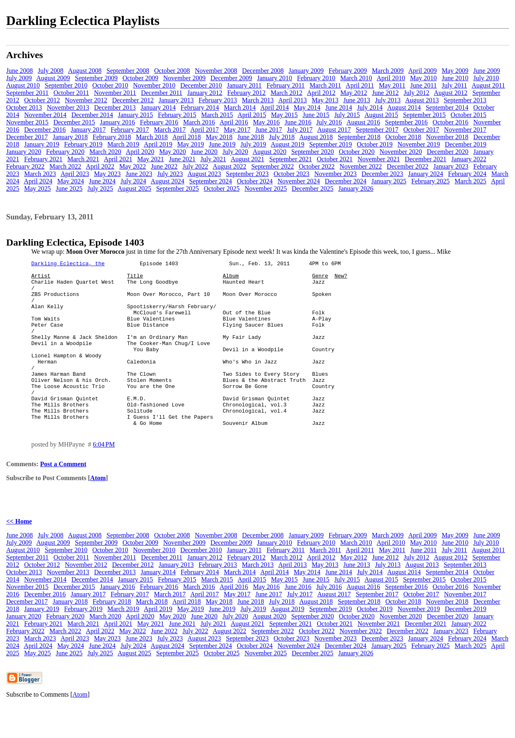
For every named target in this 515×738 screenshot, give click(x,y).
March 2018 (152, 136)
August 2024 (167, 181)
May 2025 (37, 188)
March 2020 (105, 151)
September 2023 (247, 173)
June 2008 (19, 70)
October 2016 (451, 122)
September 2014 (447, 107)
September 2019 (330, 144)
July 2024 (133, 181)
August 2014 (404, 107)
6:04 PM (104, 477)
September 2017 (377, 129)
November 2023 (335, 173)
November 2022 (361, 166)
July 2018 (282, 136)
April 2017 (204, 129)
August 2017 (334, 129)
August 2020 (269, 151)
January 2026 (355, 188)
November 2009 (184, 77)
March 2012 (286, 92)
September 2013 (465, 100)
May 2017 (237, 129)
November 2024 (299, 181)
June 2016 (298, 122)
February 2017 (130, 129)
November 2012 (86, 100)
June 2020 (204, 151)
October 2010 (110, 85)
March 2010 (356, 77)
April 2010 (391, 77)
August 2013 (422, 100)
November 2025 (266, 188)
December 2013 (115, 107)
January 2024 (425, 173)
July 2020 (235, 151)
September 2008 (127, 70)
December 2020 (447, 151)
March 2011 (325, 85)
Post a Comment (63, 497)
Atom (98, 511)
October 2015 (469, 114)
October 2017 (421, 129)
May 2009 (455, 70)
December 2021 (426, 159)
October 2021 (335, 159)
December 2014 (92, 114)
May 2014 (307, 107)
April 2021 (118, 159)
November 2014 (45, 114)
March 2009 (388, 70)
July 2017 (300, 129)
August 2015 (381, 114)
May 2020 (172, 151)
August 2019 (287, 144)
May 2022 (132, 166)
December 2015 (74, 122)
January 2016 (117, 122)
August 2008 (84, 70)
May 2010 (423, 77)
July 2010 (486, 77)
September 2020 (312, 151)
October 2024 (255, 181)
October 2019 (375, 144)
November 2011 (115, 92)
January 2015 (135, 114)
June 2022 (164, 166)
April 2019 (158, 144)
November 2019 (419, 144)
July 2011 (454, 85)
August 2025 (134, 188)
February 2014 (200, 107)
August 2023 (204, 173)
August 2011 (488, 85)
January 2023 (450, 166)
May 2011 (392, 85)
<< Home (19, 554)
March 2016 (199, 122)
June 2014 (338, 107)
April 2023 (75, 173)
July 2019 (253, 144)
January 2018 (70, 136)
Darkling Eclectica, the (67, 264)
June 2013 (356, 100)
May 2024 (70, 181)
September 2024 (210, 181)
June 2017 (268, 129)
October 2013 (24, 107)
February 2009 (347, 70)
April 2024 (38, 181)
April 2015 (252, 114)
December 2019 (465, 144)
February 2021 (43, 159)
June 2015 (316, 114)
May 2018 (219, 136)
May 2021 (150, 159)
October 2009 (140, 77)
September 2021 (290, 159)
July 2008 (50, 70)
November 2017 (465, 129)
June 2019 (222, 144)
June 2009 (486, 70)
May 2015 (284, 114)
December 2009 (231, 77)
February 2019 (83, 144)
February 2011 (286, 85)
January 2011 (244, 85)
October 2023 (292, 173)
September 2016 (406, 122)
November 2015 (27, 122)
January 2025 (389, 181)
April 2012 (321, 92)
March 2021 (83, 159)
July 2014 (370, 107)
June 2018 (250, 136)
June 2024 (102, 181)
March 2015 (217, 114)
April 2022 (100, 166)
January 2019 (41, 144)
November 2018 (447, 136)
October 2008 (172, 70)
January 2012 (205, 92)
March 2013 (258, 100)
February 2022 (25, 166)
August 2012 (451, 92)
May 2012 (353, 92)
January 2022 (468, 159)
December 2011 (161, 92)
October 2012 (42, 100)
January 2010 (274, 77)
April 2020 (140, 151)
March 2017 (170, 129)
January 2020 (23, 151)
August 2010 (23, 85)
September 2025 (177, 188)
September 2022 (272, 166)
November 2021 (379, 159)
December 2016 (45, 129)
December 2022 (408, 166)
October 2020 (357, 151)
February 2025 (431, 181)
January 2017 (88, 129)
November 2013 (68, 107)
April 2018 (186, 136)
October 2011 (71, 92)
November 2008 (216, 70)
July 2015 (347, 114)
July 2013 (388, 100)
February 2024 (467, 173)
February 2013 (218, 100)
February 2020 (65, 151)
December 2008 (263, 70)
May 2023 (107, 173)
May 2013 (325, 100)
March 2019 (123, 144)
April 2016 (234, 122)
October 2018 (403, 136)
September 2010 (66, 85)
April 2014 (274, 107)
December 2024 (346, 181)
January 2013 (176, 100)
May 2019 (190, 144)
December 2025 (312, 188)
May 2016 (266, 122)
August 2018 (316, 136)
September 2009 (96, 77)
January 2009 (306, 70)
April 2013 (292, 100)
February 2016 (159, 122)
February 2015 (177, 114)
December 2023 (382, 173)
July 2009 (19, 77)
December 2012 (133, 100)
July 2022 (195, 166)
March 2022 (65, 166)
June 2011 (423, 85)
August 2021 (247, 159)
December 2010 (201, 85)
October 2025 (222, 188)
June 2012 (385, 92)
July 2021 (213, 159)
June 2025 (69, 188)
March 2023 (40, 173)
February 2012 (246, 92)
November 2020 (401, 151)
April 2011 (360, 85)
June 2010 (455, 77)
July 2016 (329, 122)
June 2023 (139, 173)
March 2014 (240, 107)
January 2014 (158, 107)
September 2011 (27, 92)
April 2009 (422, 70)
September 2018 (359, 136)
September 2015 (424, 114)
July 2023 (170, 173)
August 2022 (229, 166)
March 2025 (470, 181)
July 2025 (100, 188)
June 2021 (182, 159)
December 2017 (27, 136)
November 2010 (154, 85)
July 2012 (417, 92)
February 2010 (316, 77)
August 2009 (53, 77)
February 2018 (112, 136)
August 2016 (363, 122)
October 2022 (317, 166)
